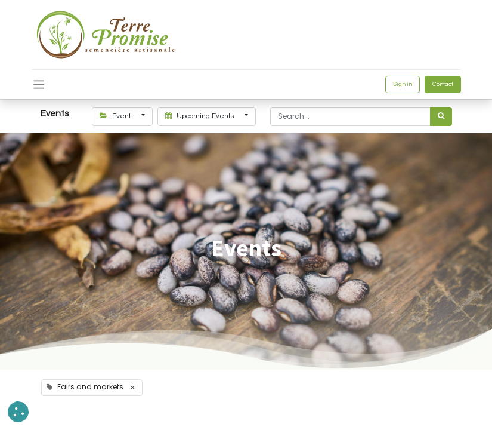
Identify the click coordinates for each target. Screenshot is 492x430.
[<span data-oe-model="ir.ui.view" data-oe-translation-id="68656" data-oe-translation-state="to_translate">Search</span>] (441, 116)
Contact (442, 84)
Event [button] (116, 116)
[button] (18, 411)
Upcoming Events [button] (200, 116)
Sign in (402, 84)
